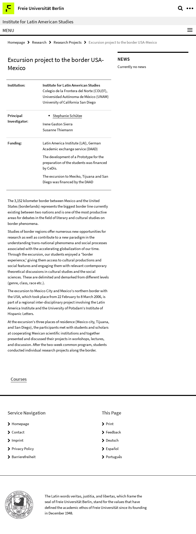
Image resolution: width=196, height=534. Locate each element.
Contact (18, 432)
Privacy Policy (23, 448)
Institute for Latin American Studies (38, 22)
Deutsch (112, 440)
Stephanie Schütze (67, 115)
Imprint (17, 440)
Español (112, 448)
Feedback (113, 432)
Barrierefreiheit (24, 456)
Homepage (16, 42)
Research (39, 42)
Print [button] (109, 423)
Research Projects (67, 42)
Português (114, 456)
